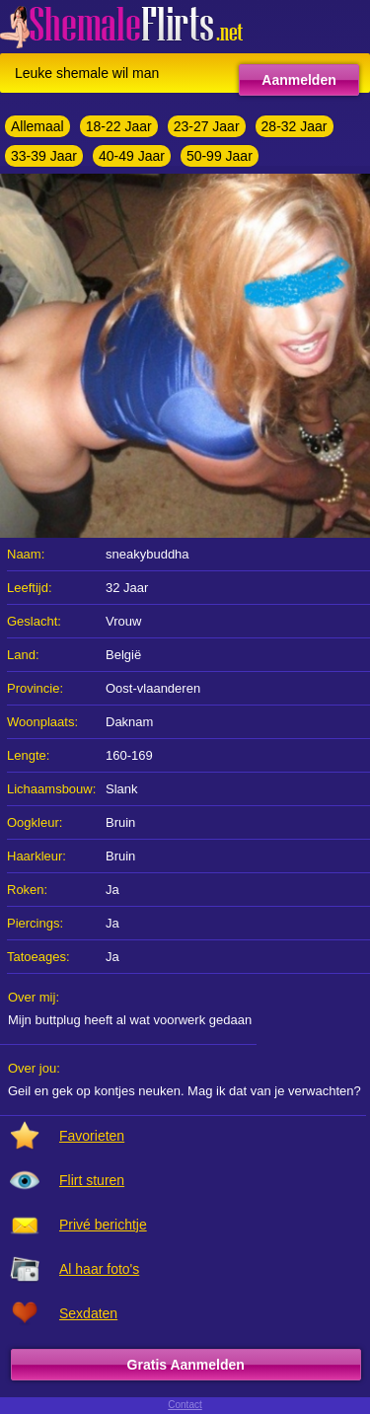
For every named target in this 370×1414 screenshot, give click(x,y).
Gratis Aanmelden (186, 1365)
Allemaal (37, 126)
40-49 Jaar (132, 156)
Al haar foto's (99, 1269)
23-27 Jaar (207, 126)
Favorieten (91, 1136)
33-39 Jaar (44, 156)
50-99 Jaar (219, 156)
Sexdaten (88, 1313)
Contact (184, 1404)
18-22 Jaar (119, 126)
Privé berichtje (103, 1224)
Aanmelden (298, 80)
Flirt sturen (91, 1180)
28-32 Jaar (294, 126)
